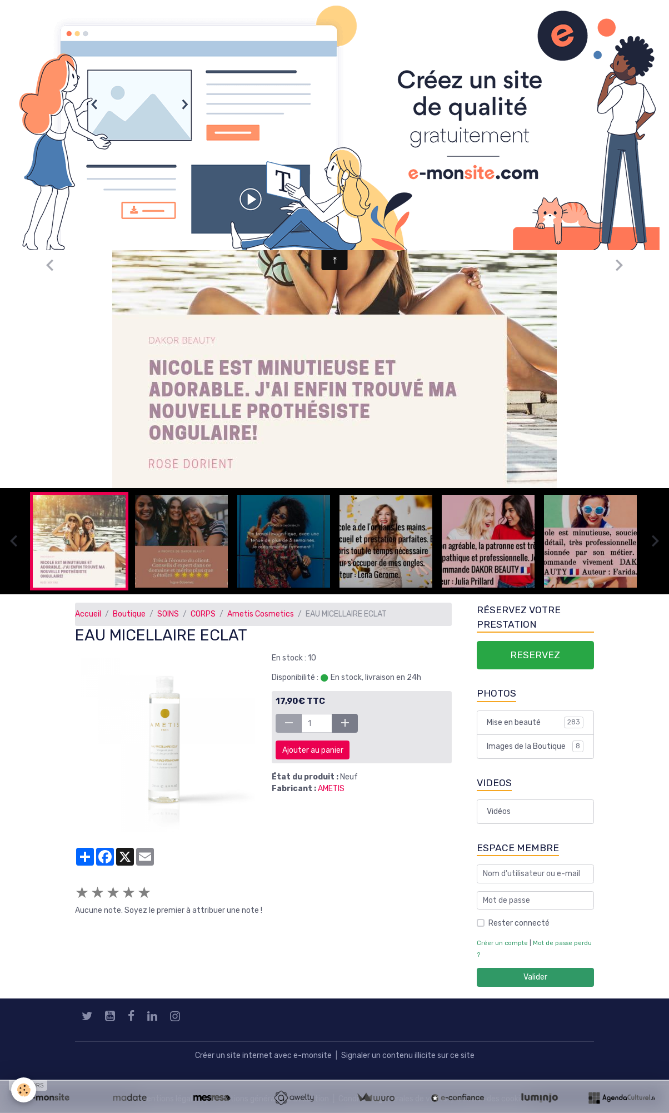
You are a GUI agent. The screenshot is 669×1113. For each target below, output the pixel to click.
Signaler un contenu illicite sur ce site (408, 1055)
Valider (535, 977)
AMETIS (331, 788)
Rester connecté (519, 923)
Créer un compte (502, 943)
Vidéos (499, 811)
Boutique (129, 614)
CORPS (203, 614)
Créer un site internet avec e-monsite (263, 1055)
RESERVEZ (535, 654)
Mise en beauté (535, 722)
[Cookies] (23, 1089)
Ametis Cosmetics (260, 614)
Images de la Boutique (535, 746)
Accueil (88, 614)
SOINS (168, 614)
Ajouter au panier (312, 750)
